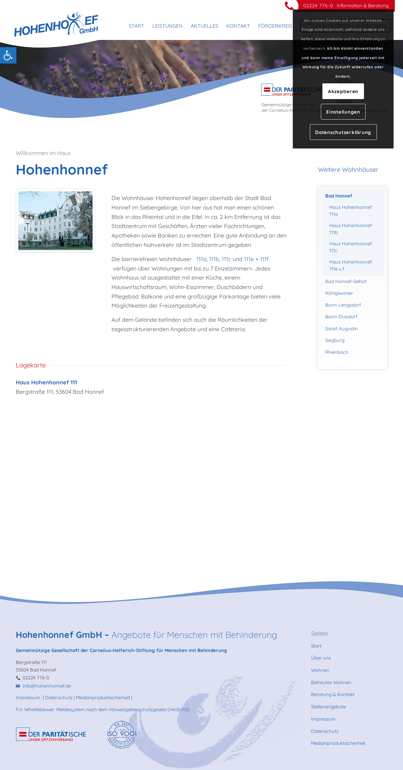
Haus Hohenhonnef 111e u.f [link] (350, 265)
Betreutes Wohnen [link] (331, 682)
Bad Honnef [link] (338, 196)
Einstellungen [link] (343, 112)
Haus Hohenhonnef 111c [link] (350, 247)
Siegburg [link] (334, 340)
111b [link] (214, 259)
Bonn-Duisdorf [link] (341, 317)
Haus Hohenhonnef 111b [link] (350, 229)
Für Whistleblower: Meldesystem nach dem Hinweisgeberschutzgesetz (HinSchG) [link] (103, 709)
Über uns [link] (321, 658)
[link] (8, 55)
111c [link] (226, 259)
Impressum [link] (29, 697)
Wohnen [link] (320, 670)
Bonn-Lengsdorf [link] (343, 305)
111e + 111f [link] (257, 259)
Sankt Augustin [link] (341, 329)
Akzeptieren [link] (343, 91)
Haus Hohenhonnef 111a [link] (350, 210)
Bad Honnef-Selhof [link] (345, 281)
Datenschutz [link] (58, 697)
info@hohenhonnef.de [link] (47, 686)
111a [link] (201, 259)
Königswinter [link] (339, 293)
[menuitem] (136, 26)
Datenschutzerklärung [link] (343, 132)
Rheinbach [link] (337, 352)
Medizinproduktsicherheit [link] (103, 697)
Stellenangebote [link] (328, 707)
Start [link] (316, 646)
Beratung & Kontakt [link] (333, 694)
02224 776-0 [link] (318, 5)
